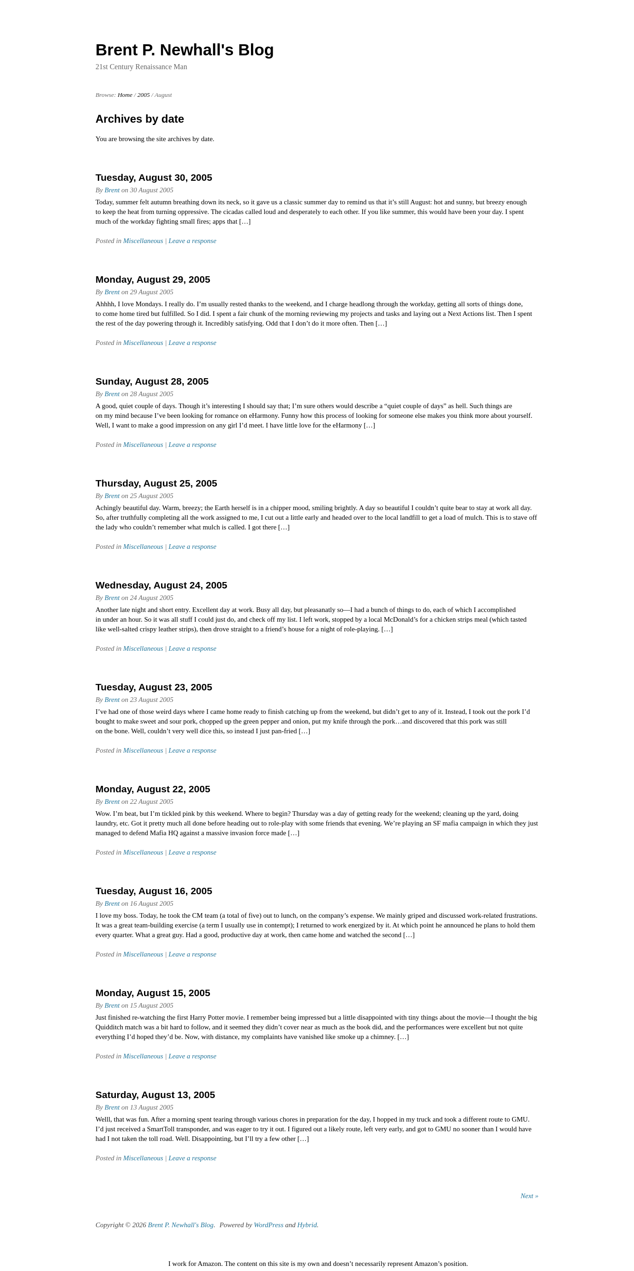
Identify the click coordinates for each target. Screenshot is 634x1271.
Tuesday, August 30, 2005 (154, 177)
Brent (112, 190)
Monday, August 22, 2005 (153, 789)
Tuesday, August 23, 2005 (154, 687)
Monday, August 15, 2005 (153, 992)
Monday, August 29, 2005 (153, 279)
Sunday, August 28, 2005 (152, 381)
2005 (144, 94)
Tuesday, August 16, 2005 (154, 890)
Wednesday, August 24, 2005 (161, 585)
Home (125, 94)
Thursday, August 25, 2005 (156, 483)
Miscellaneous (143, 240)
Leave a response (192, 240)
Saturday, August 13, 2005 (155, 1094)
